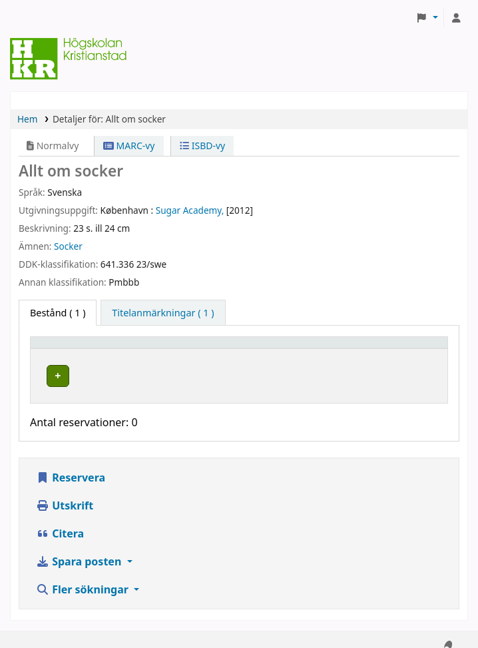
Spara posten (80, 548)
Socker (68, 246)
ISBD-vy (202, 145)
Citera (60, 520)
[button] (427, 18)
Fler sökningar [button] (83, 576)
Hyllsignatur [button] (297, 348)
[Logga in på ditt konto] (456, 18)
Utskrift (64, 493)
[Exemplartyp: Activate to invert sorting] (87, 349)
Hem (27, 119)
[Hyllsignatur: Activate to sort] (317, 349)
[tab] (163, 313)
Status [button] (394, 348)
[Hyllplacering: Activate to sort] (203, 349)
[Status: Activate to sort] (410, 349)
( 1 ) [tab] (57, 312)
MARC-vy (129, 145)
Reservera (70, 465)
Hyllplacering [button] (181, 348)
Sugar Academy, (190, 210)
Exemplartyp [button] (66, 348)
